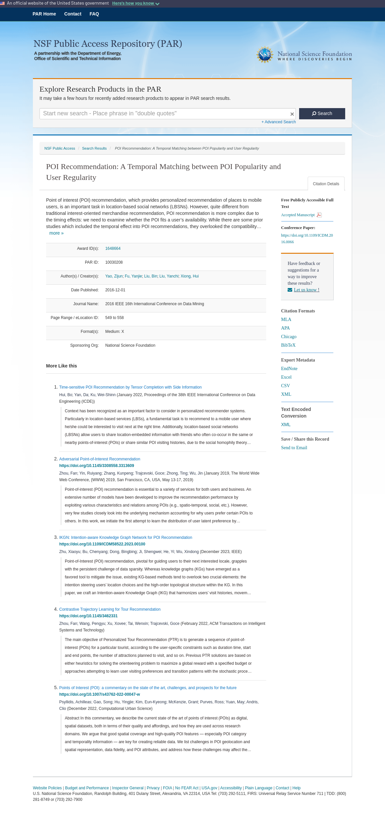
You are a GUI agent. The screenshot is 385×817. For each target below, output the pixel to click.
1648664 (112, 248)
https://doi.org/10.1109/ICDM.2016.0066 (307, 238)
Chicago (288, 336)
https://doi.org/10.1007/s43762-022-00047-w (100, 694)
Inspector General (127, 788)
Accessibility (231, 788)
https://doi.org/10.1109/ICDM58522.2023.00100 (103, 544)
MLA (286, 319)
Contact (72, 13)
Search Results (94, 148)
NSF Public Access (59, 148)
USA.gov (209, 788)
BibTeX (288, 345)
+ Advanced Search (279, 122)
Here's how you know (136, 3)
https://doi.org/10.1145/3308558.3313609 (97, 465)
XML (286, 394)
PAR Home (44, 13)
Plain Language (258, 788)
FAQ (94, 13)
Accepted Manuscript (301, 215)
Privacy (153, 788)
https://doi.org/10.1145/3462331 (89, 616)
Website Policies (47, 788)
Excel (286, 377)
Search (322, 113)
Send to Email (294, 447)
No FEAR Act (186, 788)
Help (297, 788)
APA (285, 328)
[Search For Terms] (167, 113)
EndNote (289, 368)
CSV (285, 385)
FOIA (167, 788)
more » (56, 233)
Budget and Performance (87, 788)
